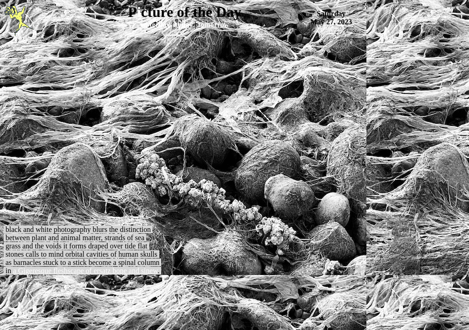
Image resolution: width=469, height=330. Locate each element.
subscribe (331, 28)
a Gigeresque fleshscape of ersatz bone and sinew (85, 271)
